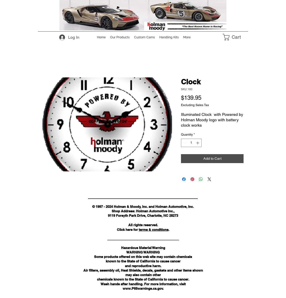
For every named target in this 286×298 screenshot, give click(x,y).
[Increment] (198, 143)
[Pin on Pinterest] (192, 179)
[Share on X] (209, 179)
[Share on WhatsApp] (201, 179)
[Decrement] (184, 143)
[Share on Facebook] (184, 179)
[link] (236, 37)
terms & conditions (153, 230)
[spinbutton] (191, 143)
